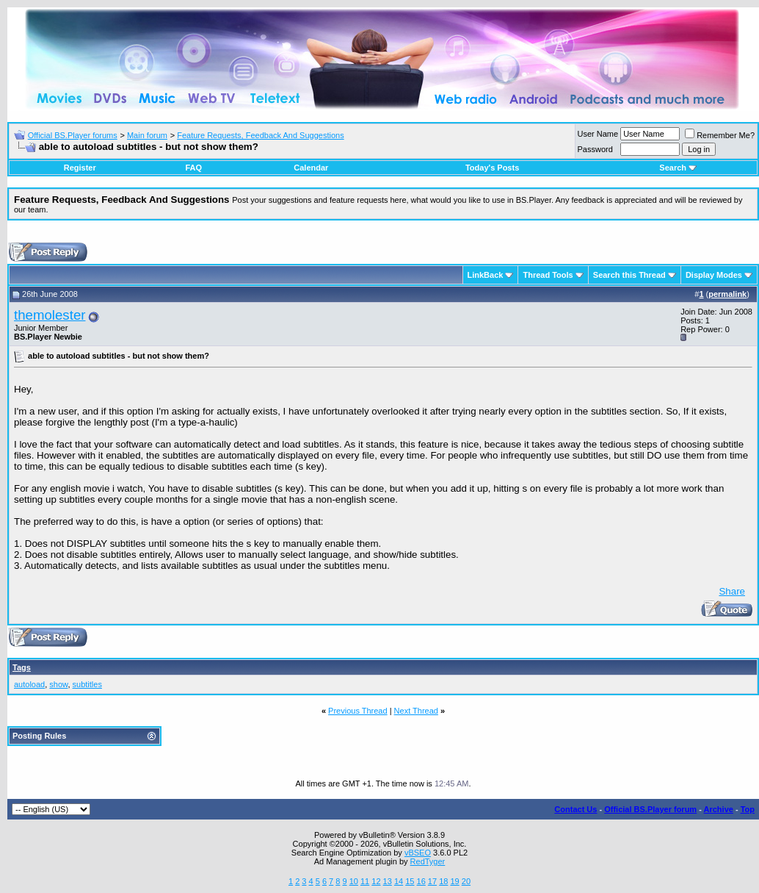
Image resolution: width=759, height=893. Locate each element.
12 (375, 881)
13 (387, 881)
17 (432, 881)
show (58, 684)
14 (398, 881)
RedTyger (428, 861)
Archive (718, 809)
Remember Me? (720, 135)
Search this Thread (629, 274)
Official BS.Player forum (650, 809)
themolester (49, 315)
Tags (21, 667)
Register (80, 167)
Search (678, 167)
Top (748, 809)
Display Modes (714, 274)
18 (443, 881)
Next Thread (416, 710)
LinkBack (486, 274)
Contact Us (575, 809)
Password (595, 149)
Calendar (311, 167)
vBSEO (417, 852)
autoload (29, 684)
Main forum (147, 135)
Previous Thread (358, 710)
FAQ (193, 167)
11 (364, 881)
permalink (727, 294)
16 (421, 881)
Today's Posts (492, 167)
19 (454, 881)
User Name (598, 133)
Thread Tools (548, 274)
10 (353, 881)
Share (732, 591)
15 (409, 881)
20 (466, 881)
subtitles (87, 684)
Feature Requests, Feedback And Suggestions (260, 135)
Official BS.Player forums (72, 135)
